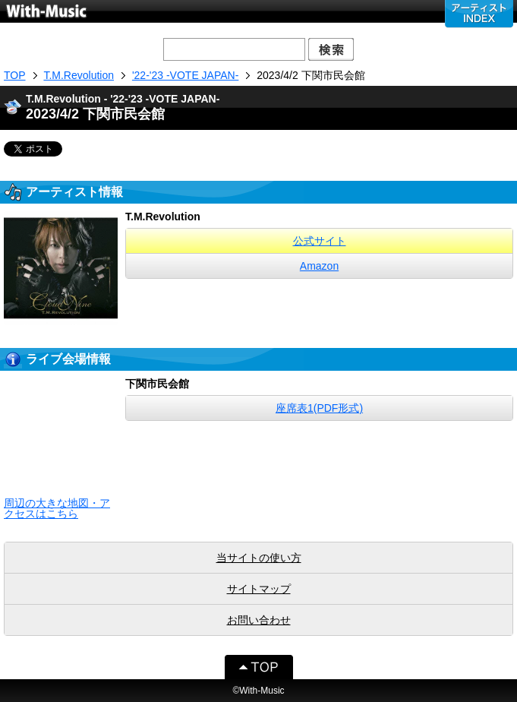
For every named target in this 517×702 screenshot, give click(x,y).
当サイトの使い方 (258, 558)
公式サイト (319, 241)
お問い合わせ (259, 620)
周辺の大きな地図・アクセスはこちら (57, 508)
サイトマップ (259, 589)
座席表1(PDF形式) (319, 408)
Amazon (319, 266)
